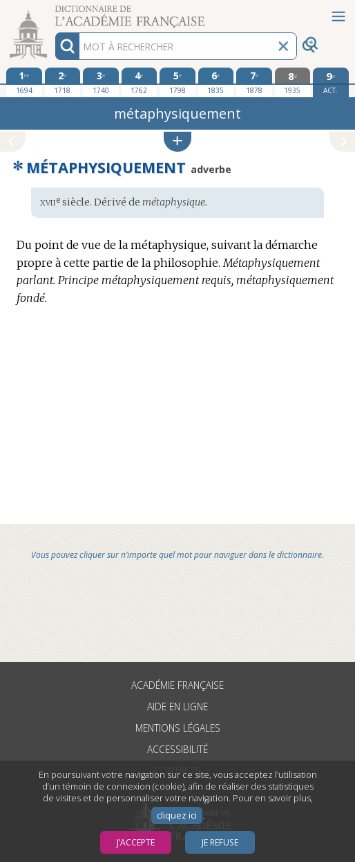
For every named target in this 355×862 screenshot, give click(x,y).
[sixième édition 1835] (216, 82)
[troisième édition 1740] (101, 82)
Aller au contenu (54, 12)
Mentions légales (177, 727)
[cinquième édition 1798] (177, 82)
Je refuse (220, 842)
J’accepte (136, 842)
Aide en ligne (177, 706)
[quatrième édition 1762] (139, 82)
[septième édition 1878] (254, 82)
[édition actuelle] (331, 82)
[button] (177, 142)
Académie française (177, 685)
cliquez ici (177, 815)
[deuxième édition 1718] (63, 82)
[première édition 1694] (24, 82)
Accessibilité (177, 749)
